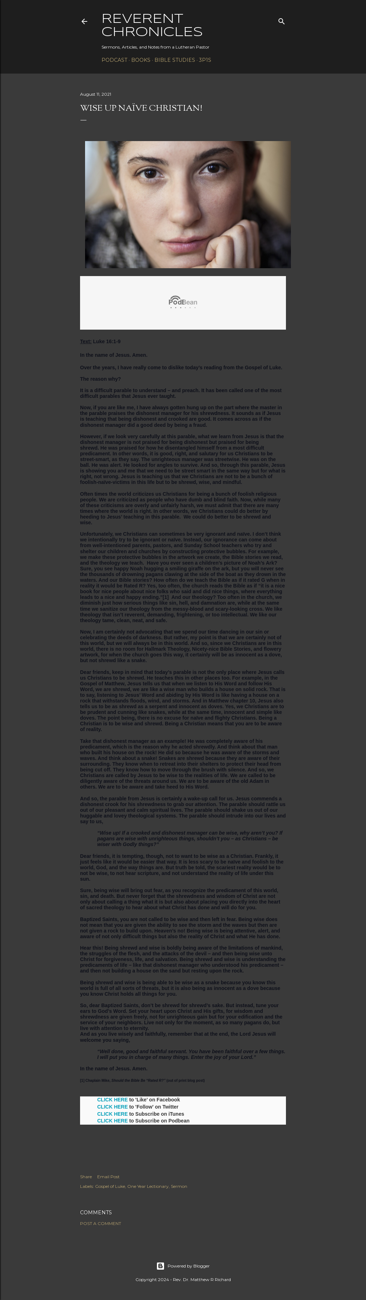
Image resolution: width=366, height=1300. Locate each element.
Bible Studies (174, 60)
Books (140, 60)
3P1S (205, 60)
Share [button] (86, 1176)
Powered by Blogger (183, 1266)
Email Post (108, 1176)
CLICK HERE (112, 1099)
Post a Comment (100, 1223)
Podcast (114, 60)
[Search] (281, 20)
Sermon (179, 1186)
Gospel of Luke (110, 1186)
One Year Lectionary (148, 1186)
